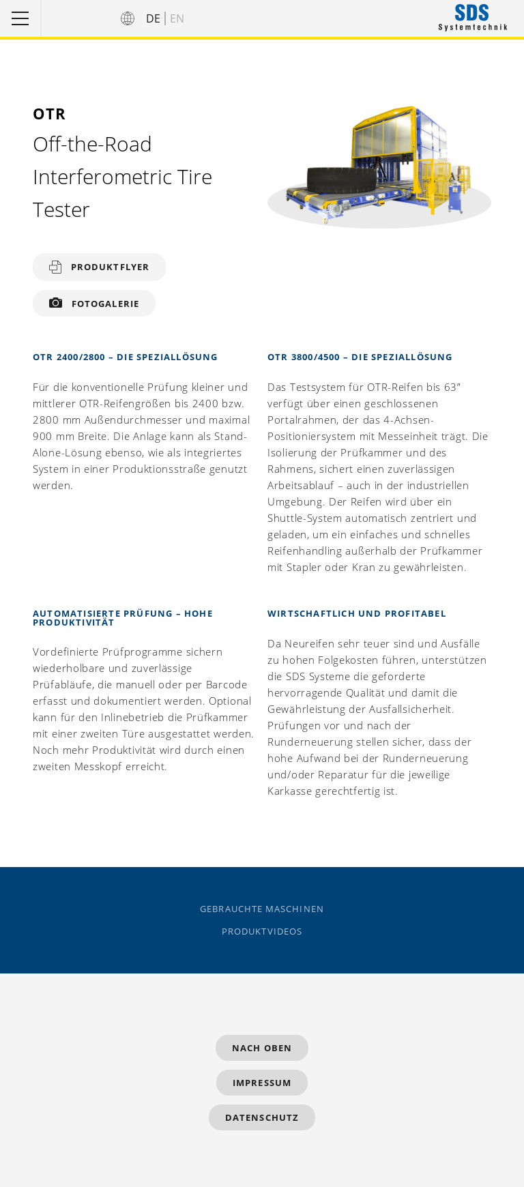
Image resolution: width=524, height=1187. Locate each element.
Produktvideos (262, 931)
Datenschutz (262, 1117)
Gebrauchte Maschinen (262, 909)
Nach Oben (262, 1048)
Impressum (262, 1082)
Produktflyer (110, 267)
